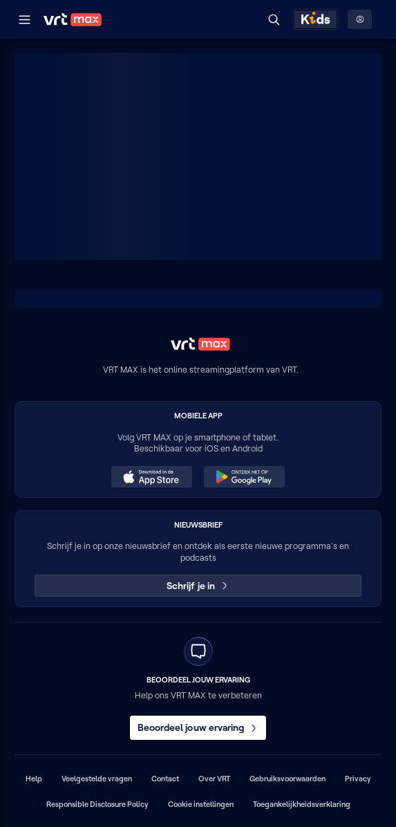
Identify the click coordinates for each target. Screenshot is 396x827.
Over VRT (214, 778)
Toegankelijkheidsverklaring (301, 804)
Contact (165, 778)
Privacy (358, 778)
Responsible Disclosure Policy (97, 804)
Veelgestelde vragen (97, 778)
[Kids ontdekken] (315, 19)
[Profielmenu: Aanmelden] (360, 19)
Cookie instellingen (201, 804)
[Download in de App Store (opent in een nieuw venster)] (151, 477)
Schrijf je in (198, 585)
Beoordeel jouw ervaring (198, 727)
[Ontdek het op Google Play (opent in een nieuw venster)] (244, 477)
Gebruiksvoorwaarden (287, 778)
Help (34, 778)
